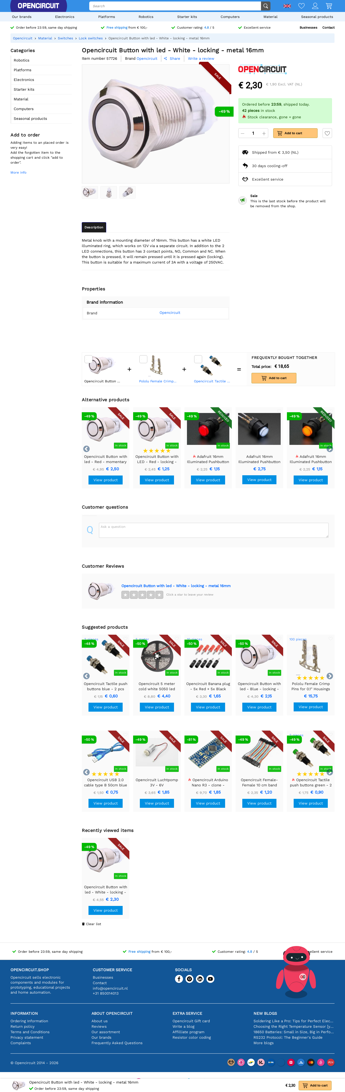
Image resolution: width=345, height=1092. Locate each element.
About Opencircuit (112, 1013)
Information (24, 1013)
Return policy (22, 1026)
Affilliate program (188, 1032)
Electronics (64, 17)
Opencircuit (163, 312)
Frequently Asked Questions (117, 1043)
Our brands (21, 17)
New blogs (265, 1013)
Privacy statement (26, 1037)
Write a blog (183, 1026)
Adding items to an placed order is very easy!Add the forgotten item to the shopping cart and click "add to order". (39, 152)
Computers (230, 17)
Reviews (99, 1026)
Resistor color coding (191, 1037)
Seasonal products (317, 17)
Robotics (146, 17)
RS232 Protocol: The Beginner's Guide (288, 1037)
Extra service (187, 1013)
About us (99, 1021)
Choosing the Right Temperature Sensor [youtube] (294, 1026)
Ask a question (113, 527)
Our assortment (105, 1032)
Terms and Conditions (30, 1032)
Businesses (308, 27)
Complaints (20, 1043)
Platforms (106, 17)
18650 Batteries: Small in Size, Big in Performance (294, 1032)
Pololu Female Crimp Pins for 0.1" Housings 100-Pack (158, 381)
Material (270, 17)
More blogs (264, 1043)
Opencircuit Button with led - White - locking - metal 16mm (176, 586)
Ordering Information (29, 1021)
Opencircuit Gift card (191, 1021)
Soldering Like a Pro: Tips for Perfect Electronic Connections (294, 1021)
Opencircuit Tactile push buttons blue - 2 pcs (213, 381)
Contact (328, 27)
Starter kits (187, 17)
